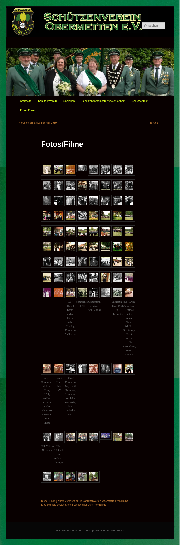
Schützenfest (139, 100)
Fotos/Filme (27, 110)
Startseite (25, 100)
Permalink (100, 504)
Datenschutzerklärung (69, 530)
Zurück (152, 122)
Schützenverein (47, 100)
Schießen (69, 100)
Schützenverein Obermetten (99, 501)
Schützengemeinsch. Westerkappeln (103, 100)
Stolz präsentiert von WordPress (105, 530)
